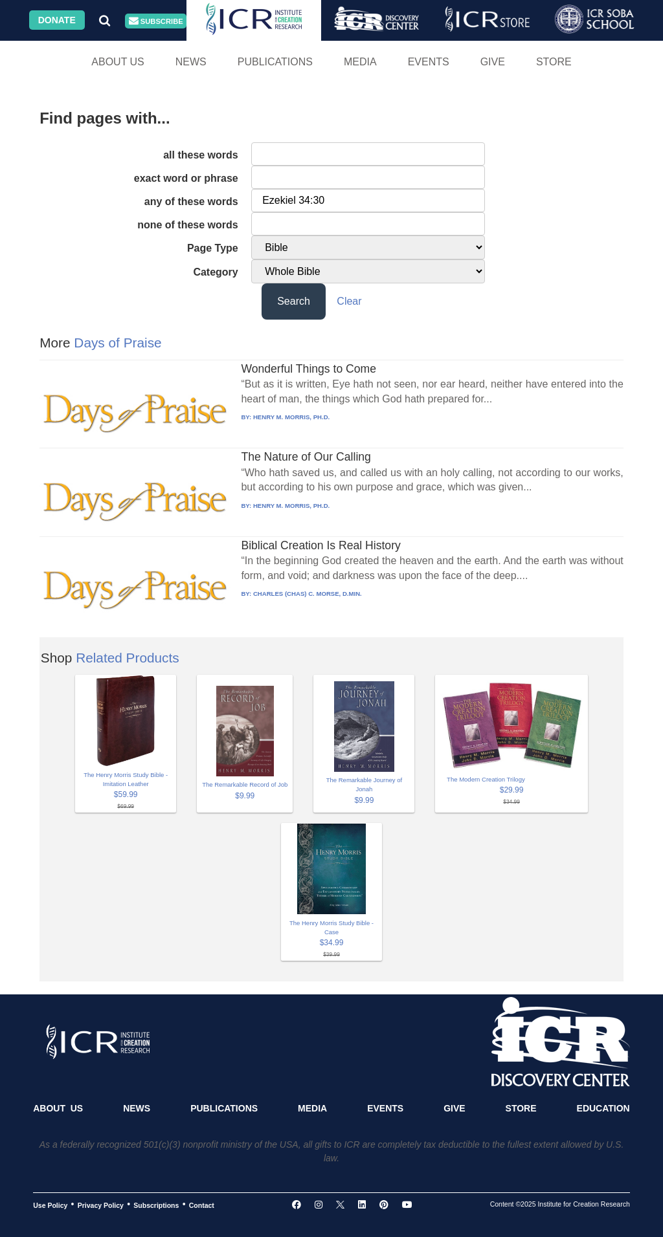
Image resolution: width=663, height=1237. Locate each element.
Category (215, 272)
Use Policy (50, 1205)
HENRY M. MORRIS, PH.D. (291, 417)
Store (554, 61)
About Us (117, 61)
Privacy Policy (101, 1205)
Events (428, 61)
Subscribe (156, 21)
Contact (201, 1205)
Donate (57, 20)
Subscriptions (156, 1205)
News (191, 61)
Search (293, 301)
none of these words (187, 224)
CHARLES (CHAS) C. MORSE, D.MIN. (307, 593)
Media (360, 61)
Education (603, 1108)
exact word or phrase (186, 178)
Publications (275, 61)
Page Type (212, 248)
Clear (349, 301)
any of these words (191, 201)
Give (492, 61)
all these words (200, 154)
